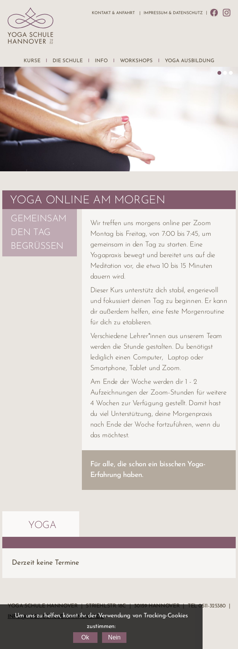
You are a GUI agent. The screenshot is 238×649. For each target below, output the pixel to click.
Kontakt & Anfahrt (113, 13)
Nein (114, 637)
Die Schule (68, 60)
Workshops (136, 60)
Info (101, 60)
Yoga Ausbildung (189, 60)
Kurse (32, 60)
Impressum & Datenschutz (173, 13)
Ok (85, 637)
